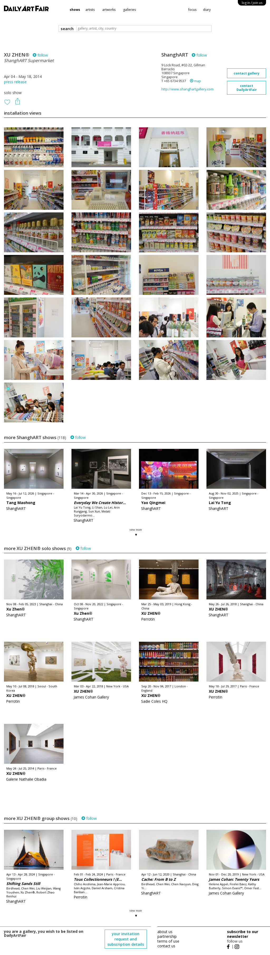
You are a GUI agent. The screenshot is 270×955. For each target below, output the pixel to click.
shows (75, 9)
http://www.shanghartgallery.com (187, 89)
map (195, 81)
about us (164, 931)
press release (15, 81)
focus (192, 9)
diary (207, 9)
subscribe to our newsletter (242, 934)
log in (252, 3)
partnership (167, 936)
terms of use (168, 941)
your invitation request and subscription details (125, 939)
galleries (129, 9)
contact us (166, 945)
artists (90, 9)
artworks (108, 9)
